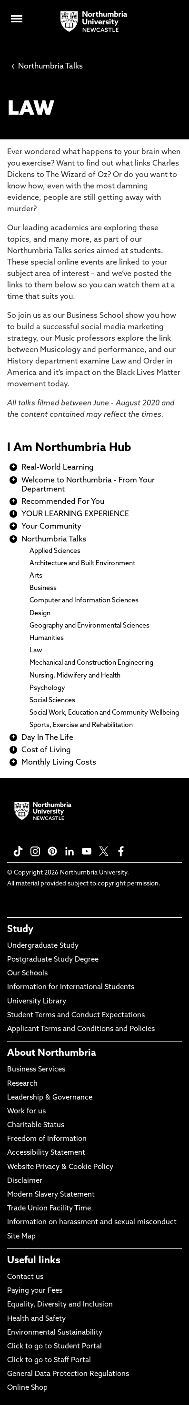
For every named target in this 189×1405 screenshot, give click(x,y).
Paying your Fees (34, 1291)
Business (43, 588)
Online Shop (27, 1388)
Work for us (26, 1111)
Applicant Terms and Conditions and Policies (81, 1029)
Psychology (47, 688)
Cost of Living (46, 750)
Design (40, 613)
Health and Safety (36, 1319)
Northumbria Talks (47, 66)
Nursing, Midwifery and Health (75, 675)
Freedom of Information (47, 1139)
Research (22, 1084)
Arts (36, 576)
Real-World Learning (57, 468)
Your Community (51, 527)
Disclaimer (24, 1181)
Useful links (33, 1261)
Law (36, 650)
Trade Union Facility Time (49, 1208)
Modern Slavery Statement (51, 1195)
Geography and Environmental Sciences (89, 625)
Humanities (47, 638)
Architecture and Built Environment (82, 563)
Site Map (21, 1236)
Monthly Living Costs (58, 762)
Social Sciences (52, 700)
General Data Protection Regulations (68, 1374)
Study (20, 929)
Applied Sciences (55, 551)
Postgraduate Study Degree (53, 959)
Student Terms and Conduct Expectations (76, 1015)
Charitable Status (35, 1125)
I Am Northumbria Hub (69, 448)
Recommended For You (62, 502)
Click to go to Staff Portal (49, 1360)
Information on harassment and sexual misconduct (92, 1222)
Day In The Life (47, 738)
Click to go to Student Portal (54, 1346)
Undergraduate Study (43, 946)
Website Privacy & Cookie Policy (60, 1167)
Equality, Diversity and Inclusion (60, 1304)
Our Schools (27, 973)
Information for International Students (70, 987)
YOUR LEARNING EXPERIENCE (75, 514)
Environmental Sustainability (54, 1332)
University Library (36, 1001)
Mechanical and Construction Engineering (91, 663)
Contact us (25, 1277)
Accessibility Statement (46, 1153)
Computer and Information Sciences (84, 600)
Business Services (36, 1069)
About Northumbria (51, 1053)
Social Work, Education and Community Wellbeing (104, 713)
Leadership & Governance (49, 1097)
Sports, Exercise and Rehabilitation (81, 725)
